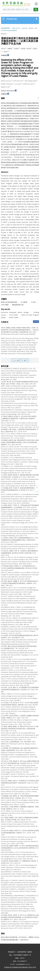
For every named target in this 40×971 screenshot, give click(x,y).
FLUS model (13, 315)
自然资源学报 (5, 28)
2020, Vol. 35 (16, 28)
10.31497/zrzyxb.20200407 (9, 30)
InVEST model (13, 317)
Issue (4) (24, 28)
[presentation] (31, 276)
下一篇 (24, 360)
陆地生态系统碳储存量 (9, 302)
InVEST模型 (5, 305)
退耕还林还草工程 (18, 305)
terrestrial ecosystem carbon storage (15, 312)
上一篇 (15, 360)
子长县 (33, 302)
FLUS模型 (24, 302)
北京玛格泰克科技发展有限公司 (20, 967)
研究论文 (4, 34)
